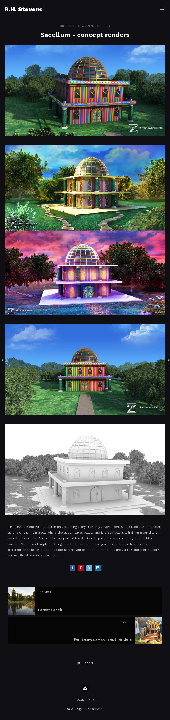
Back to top (86, 700)
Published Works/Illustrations (85, 25)
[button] (85, 663)
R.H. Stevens (24, 9)
